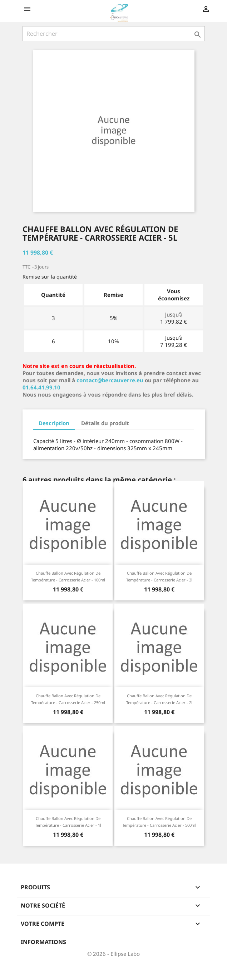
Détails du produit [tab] (105, 423)
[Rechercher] (114, 33)
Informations (43, 942)
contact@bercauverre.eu (110, 380)
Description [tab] (54, 423)
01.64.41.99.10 (41, 387)
